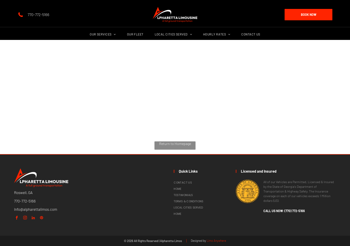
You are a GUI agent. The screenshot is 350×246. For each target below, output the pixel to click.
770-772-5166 (38, 14)
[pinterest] (41, 218)
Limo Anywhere (216, 240)
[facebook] (17, 218)
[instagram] (25, 218)
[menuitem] (102, 34)
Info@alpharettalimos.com (35, 209)
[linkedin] (33, 218)
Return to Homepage (175, 143)
